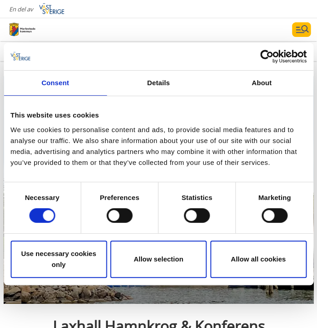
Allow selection (158, 259)
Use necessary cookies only (58, 259)
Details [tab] (158, 83)
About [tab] (262, 83)
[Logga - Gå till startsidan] (41, 29)
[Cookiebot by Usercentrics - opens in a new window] (267, 56)
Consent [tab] (55, 83)
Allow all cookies (258, 259)
